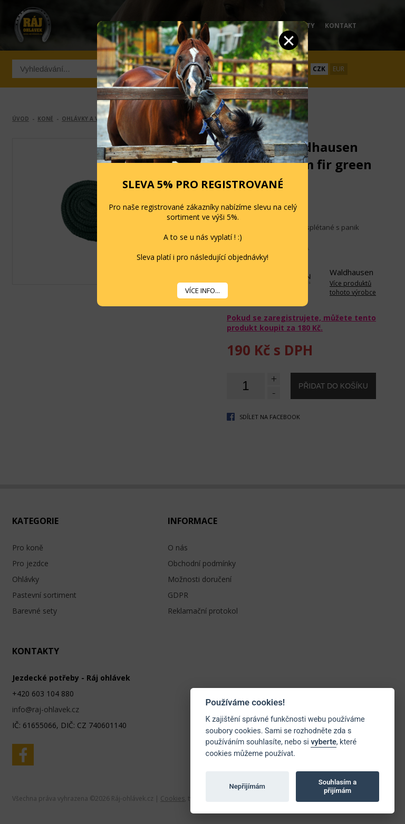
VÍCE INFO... (202, 290)
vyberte (323, 742)
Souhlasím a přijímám (337, 786)
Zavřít (288, 40)
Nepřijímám (247, 786)
